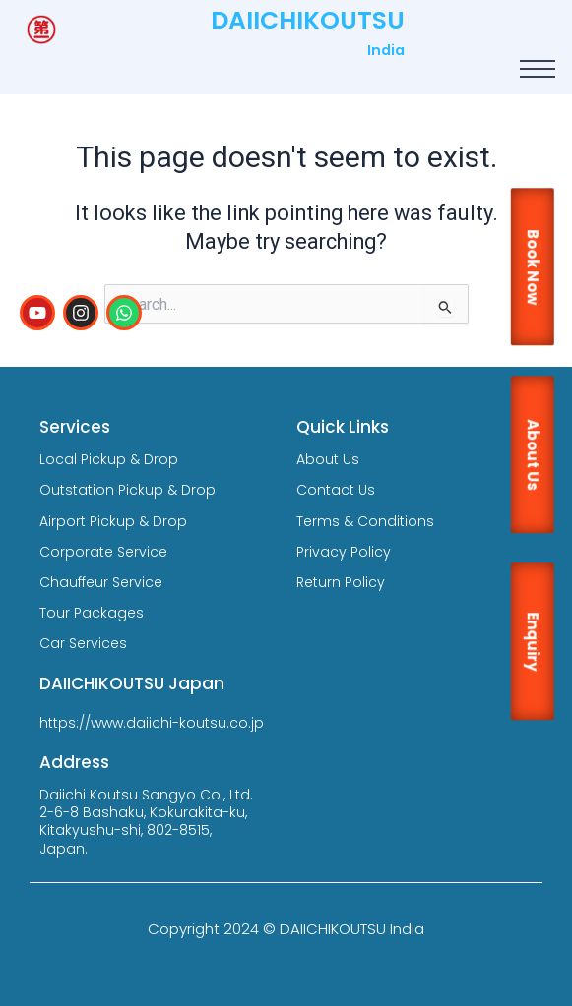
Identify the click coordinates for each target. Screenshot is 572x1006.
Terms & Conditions (365, 521)
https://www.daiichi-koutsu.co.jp (151, 723)
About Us (327, 459)
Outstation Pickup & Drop (127, 490)
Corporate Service (103, 552)
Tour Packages (91, 612)
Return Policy (340, 582)
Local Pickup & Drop (108, 459)
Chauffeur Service (100, 582)
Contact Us (335, 490)
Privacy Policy (343, 552)
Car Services (83, 643)
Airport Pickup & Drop (113, 521)
